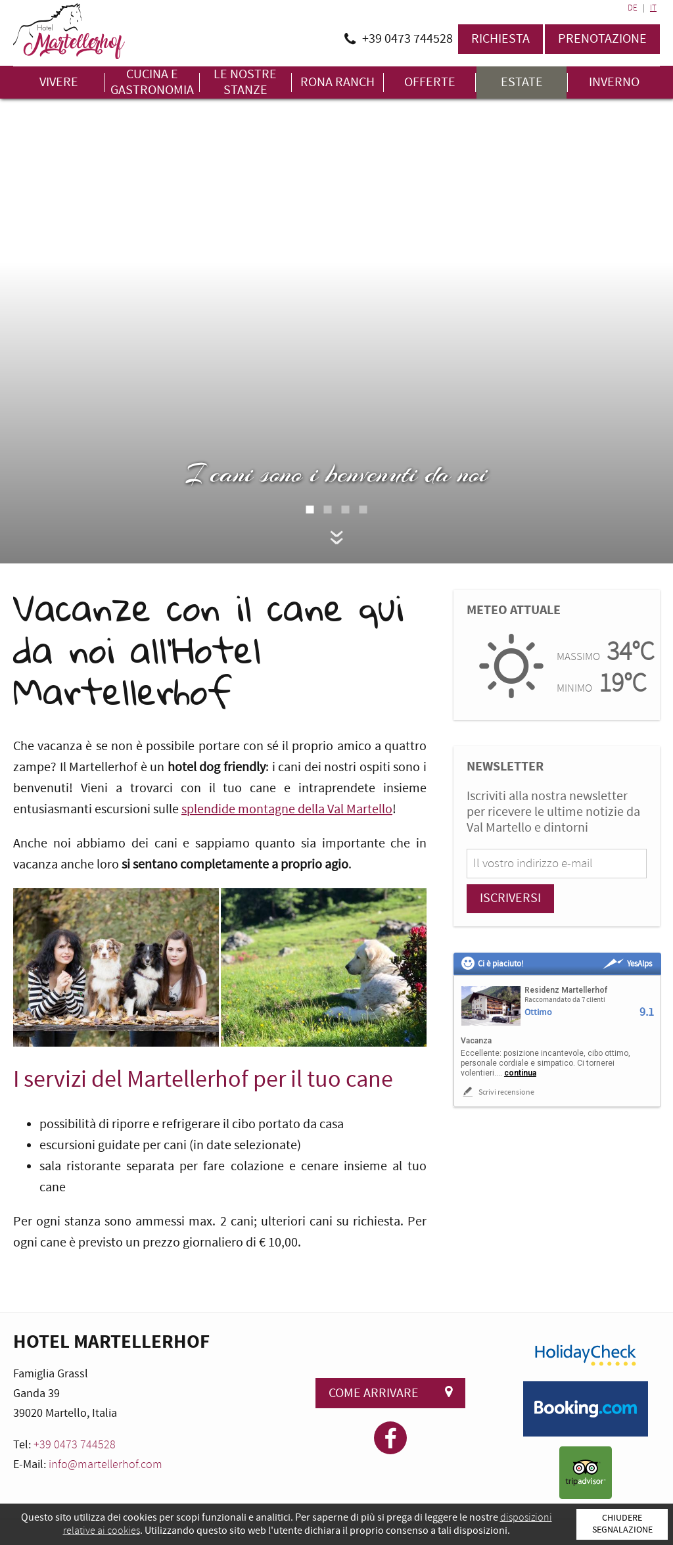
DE (633, 8)
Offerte (429, 82)
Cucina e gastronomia (152, 82)
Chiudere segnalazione (622, 1523)
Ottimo (538, 1013)
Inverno (614, 82)
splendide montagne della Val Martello (286, 809)
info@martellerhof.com (105, 1464)
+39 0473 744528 (75, 1444)
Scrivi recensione (497, 1092)
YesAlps (627, 964)
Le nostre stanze (245, 82)
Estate (522, 82)
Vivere (58, 82)
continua (520, 1073)
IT (653, 8)
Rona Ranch (337, 82)
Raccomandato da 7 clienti (564, 1000)
